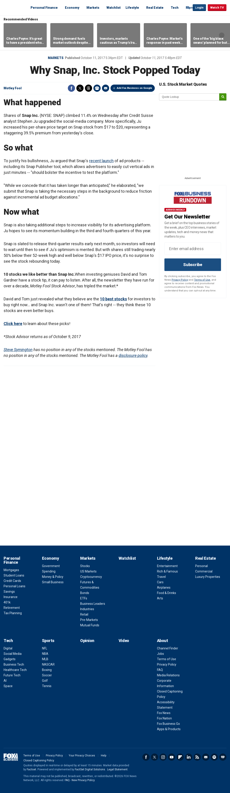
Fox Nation (164, 718)
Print (97, 88)
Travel (161, 577)
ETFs (83, 598)
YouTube (171, 757)
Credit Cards (12, 581)
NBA (45, 653)
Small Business (53, 582)
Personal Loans (14, 586)
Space (8, 686)
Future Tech (12, 675)
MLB (45, 659)
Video (124, 640)
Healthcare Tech (15, 670)
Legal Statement (117, 769)
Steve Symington (18, 349)
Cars (160, 582)
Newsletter (205, 757)
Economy (72, 7)
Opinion (87, 640)
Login (199, 7)
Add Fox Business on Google (134, 88)
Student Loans (14, 575)
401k (7, 602)
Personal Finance (44, 7)
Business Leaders (92, 603)
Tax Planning (13, 613)
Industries (87, 609)
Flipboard (180, 757)
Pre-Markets (89, 620)
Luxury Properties (207, 577)
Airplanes (163, 587)
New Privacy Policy (83, 780)
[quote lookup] (189, 96)
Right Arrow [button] (221, 35)
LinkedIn (188, 757)
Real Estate (155, 7)
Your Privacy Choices (82, 755)
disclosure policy (133, 355)
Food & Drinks (166, 593)
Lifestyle (132, 7)
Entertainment (167, 566)
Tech (175, 7)
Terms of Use (202, 279)
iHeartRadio (222, 757)
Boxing (47, 670)
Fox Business (14, 7)
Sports (48, 640)
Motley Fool (13, 88)
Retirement (12, 607)
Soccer (47, 675)
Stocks (85, 566)
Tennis (46, 686)
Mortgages (11, 570)
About (162, 640)
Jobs (160, 653)
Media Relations (168, 675)
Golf (45, 680)
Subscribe (192, 264)
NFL (44, 648)
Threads (88, 88)
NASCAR (48, 664)
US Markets (88, 571)
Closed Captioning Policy (38, 760)
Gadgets (9, 659)
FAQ (160, 670)
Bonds (84, 593)
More (190, 7)
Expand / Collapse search (188, 8)
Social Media (13, 653)
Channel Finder (167, 648)
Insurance (11, 597)
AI (5, 680)
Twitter (80, 88)
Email (105, 88)
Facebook (71, 88)
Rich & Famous (167, 571)
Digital (8, 648)
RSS (197, 757)
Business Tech (14, 664)
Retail (84, 614)
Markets (92, 7)
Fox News (163, 713)
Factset (31, 769)
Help (103, 755)
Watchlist (113, 7)
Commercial (203, 571)
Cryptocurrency (91, 577)
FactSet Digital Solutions (90, 769)
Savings (9, 591)
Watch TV (217, 7)
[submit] (222, 97)
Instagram (163, 757)
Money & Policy (52, 577)
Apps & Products (169, 729)
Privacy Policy (180, 279)
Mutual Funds (89, 625)
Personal (201, 566)
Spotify (214, 757)
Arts (160, 598)
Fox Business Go (168, 723)
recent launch (101, 160)
